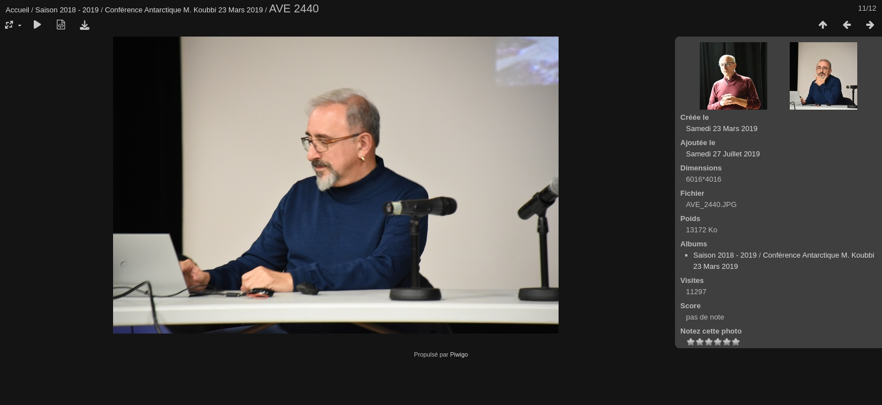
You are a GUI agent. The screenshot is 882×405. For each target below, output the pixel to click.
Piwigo (459, 354)
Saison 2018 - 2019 (67, 10)
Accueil (17, 10)
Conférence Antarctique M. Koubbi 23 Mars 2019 (184, 10)
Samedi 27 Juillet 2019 (723, 154)
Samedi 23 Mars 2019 (722, 128)
